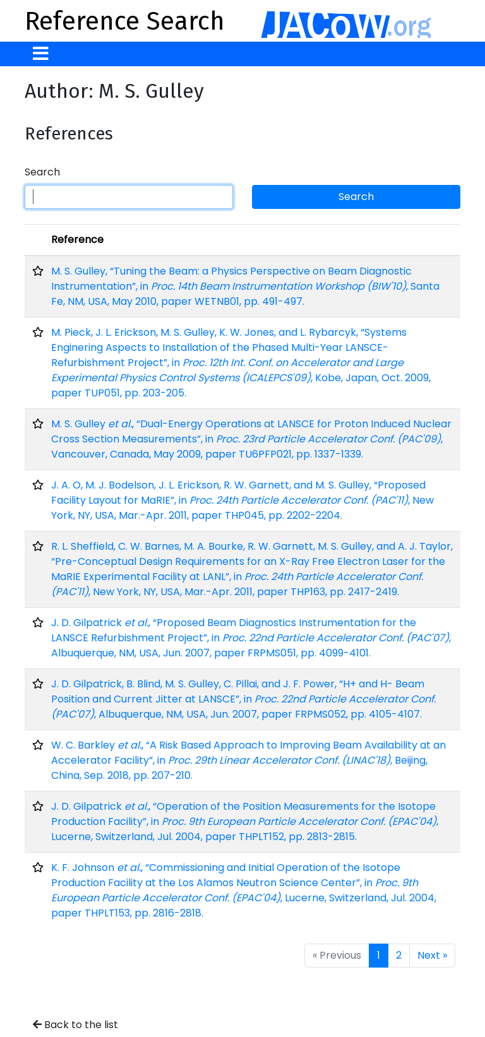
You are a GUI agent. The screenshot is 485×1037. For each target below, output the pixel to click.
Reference (77, 239)
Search (42, 172)
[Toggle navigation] (41, 54)
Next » (432, 955)
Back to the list (75, 1024)
